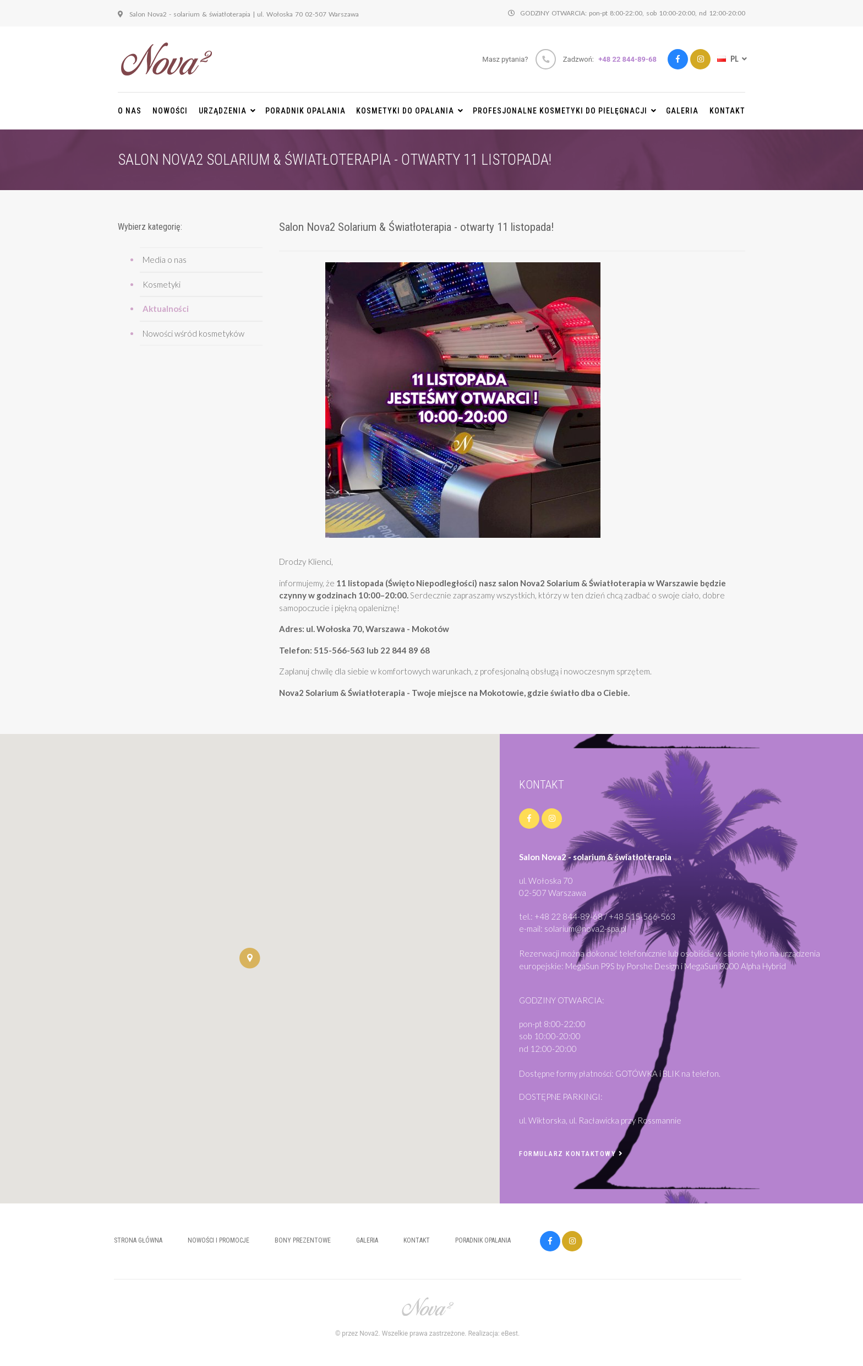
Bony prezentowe (303, 1240)
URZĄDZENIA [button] (227, 110)
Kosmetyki (162, 284)
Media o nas (165, 259)
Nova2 (368, 1333)
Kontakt (727, 110)
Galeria (682, 110)
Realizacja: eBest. (494, 1333)
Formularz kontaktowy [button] (571, 1153)
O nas (129, 110)
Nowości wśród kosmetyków (193, 333)
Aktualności (166, 309)
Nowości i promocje (218, 1240)
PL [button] (731, 59)
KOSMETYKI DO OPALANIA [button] (409, 110)
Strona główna (138, 1240)
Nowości (170, 110)
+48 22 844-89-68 (627, 59)
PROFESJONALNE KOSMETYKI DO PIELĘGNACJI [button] (565, 110)
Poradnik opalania (305, 110)
